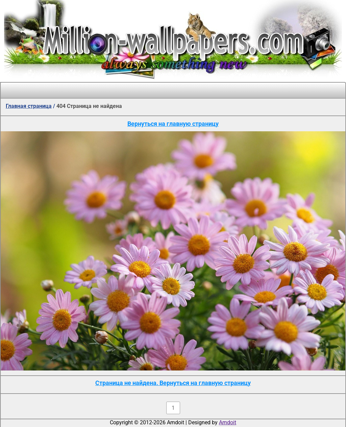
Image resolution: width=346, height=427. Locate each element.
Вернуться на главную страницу (173, 123)
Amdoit (227, 422)
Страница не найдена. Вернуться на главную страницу (173, 382)
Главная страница (29, 106)
